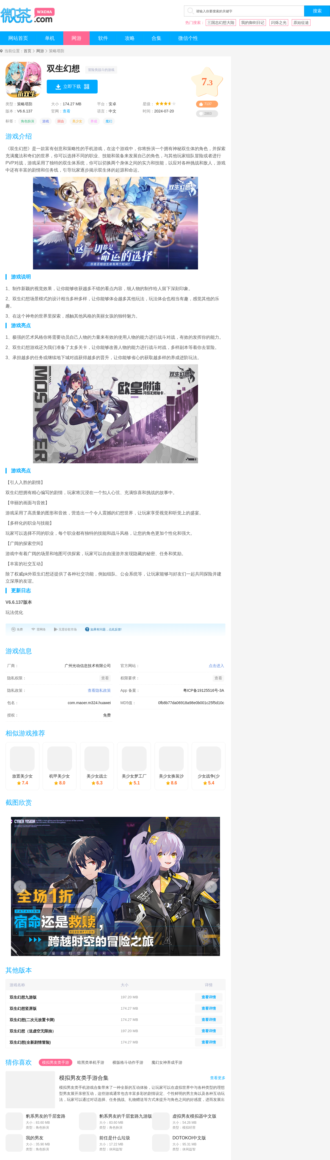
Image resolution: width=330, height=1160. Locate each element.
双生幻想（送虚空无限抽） (33, 1031)
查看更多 (218, 1078)
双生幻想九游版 (23, 997)
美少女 (77, 121)
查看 (66, 111)
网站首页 (18, 38)
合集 (156, 38)
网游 (76, 38)
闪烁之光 (279, 22)
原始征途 (301, 22)
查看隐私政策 (99, 690)
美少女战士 (97, 776)
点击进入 (216, 665)
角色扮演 (27, 121)
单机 (50, 38)
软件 (103, 38)
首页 (27, 51)
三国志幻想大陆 (220, 22)
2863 (208, 113)
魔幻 (109, 121)
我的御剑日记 (252, 22)
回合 (60, 121)
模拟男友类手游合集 (84, 1078)
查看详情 (209, 997)
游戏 (45, 121)
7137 (208, 104)
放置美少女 (22, 776)
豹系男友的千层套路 (45, 1116)
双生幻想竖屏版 (23, 1008)
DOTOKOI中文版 (189, 1138)
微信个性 (188, 38)
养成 (93, 121)
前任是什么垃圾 (114, 1138)
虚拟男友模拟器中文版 (194, 1116)
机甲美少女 (59, 776)
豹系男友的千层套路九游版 (125, 1116)
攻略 (130, 38)
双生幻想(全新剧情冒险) (30, 1042)
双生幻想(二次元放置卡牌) (32, 1020)
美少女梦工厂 (134, 776)
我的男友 (34, 1138)
